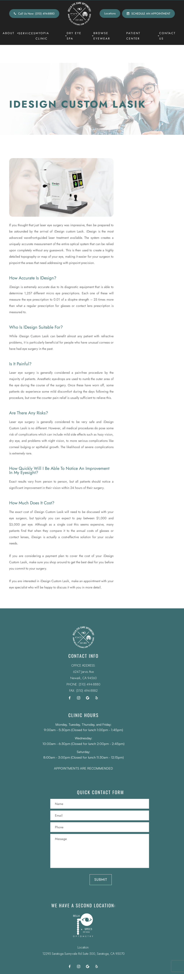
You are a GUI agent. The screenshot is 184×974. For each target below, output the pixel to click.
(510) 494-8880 (82, 684)
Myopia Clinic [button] (51, 36)
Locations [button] (110, 13)
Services (27, 33)
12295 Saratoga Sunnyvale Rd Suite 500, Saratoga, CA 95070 (76, 953)
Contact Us (167, 36)
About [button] (11, 33)
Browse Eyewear (101, 36)
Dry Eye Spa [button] (80, 36)
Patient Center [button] (142, 36)
